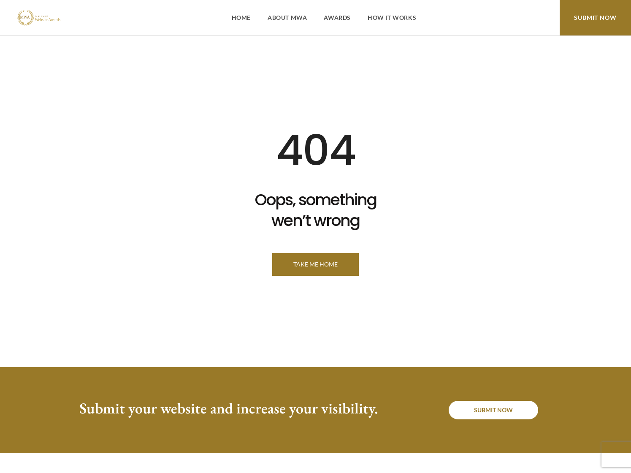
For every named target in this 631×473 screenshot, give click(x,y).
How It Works (392, 17)
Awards (337, 17)
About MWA (287, 17)
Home (241, 17)
